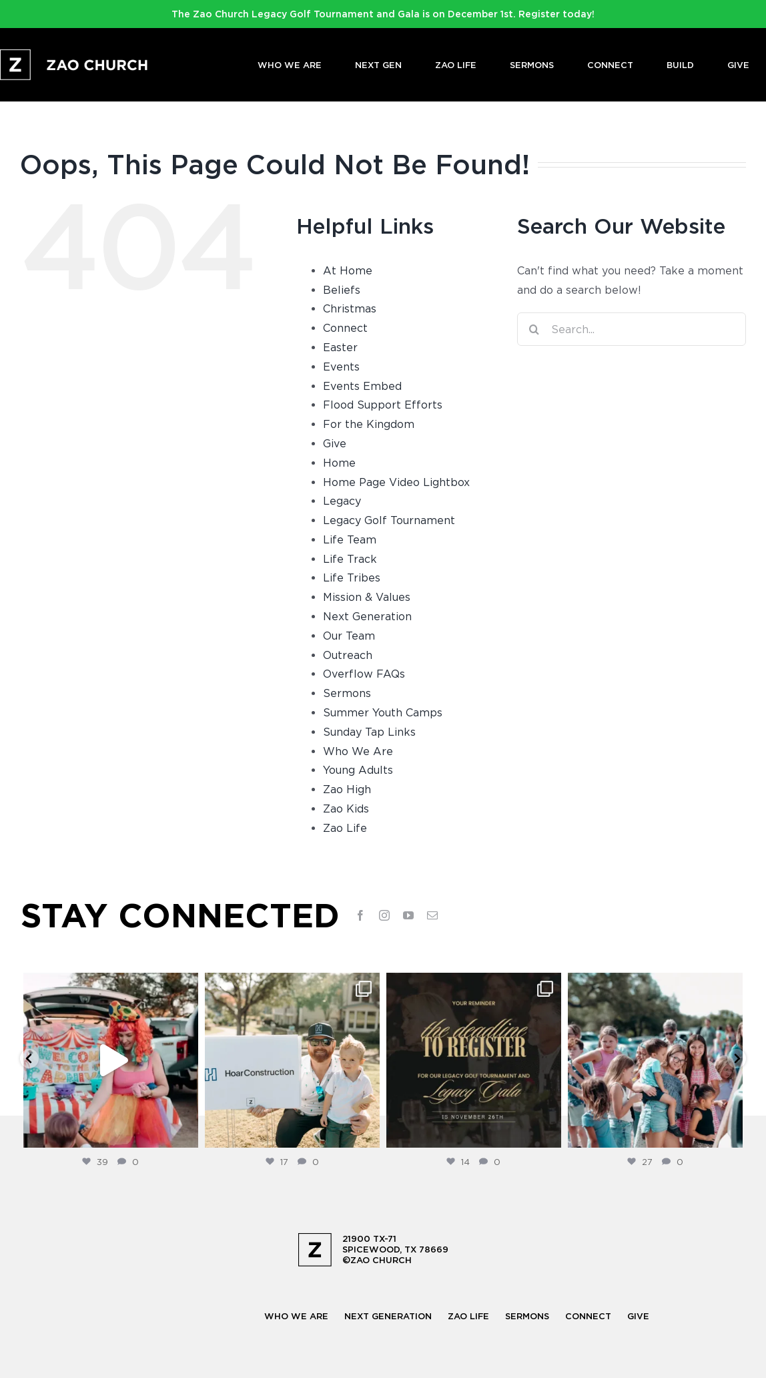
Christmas (349, 308)
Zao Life (345, 828)
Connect (345, 328)
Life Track (350, 559)
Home (339, 463)
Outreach (347, 655)
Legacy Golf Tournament (389, 520)
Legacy (342, 501)
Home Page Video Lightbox (396, 482)
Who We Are (358, 751)
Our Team (349, 636)
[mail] (432, 915)
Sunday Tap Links (369, 732)
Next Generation (367, 616)
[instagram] (384, 915)
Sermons (347, 693)
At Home (347, 270)
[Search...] (631, 329)
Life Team (349, 539)
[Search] (533, 329)
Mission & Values (366, 597)
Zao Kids (346, 808)
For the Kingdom (368, 424)
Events (341, 367)
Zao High (347, 789)
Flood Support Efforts (382, 405)
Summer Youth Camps (382, 712)
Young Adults (358, 770)
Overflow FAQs (364, 674)
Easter (340, 347)
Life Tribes (351, 577)
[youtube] (408, 915)
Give (334, 443)
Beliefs (341, 290)
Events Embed (362, 386)
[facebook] (360, 915)
